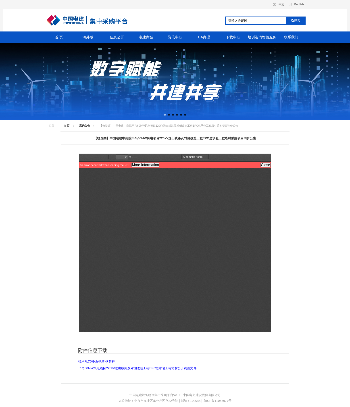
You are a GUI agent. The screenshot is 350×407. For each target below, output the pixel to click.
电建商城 (146, 37)
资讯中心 (175, 37)
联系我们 (291, 37)
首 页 (59, 37)
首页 (66, 125)
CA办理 (204, 37)
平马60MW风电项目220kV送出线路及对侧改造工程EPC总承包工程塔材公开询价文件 (137, 368)
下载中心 (233, 37)
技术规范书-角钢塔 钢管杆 (96, 361)
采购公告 (84, 125)
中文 (278, 4)
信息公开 (117, 37)
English (296, 4)
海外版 (88, 37)
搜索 (295, 20)
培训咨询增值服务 (262, 37)
